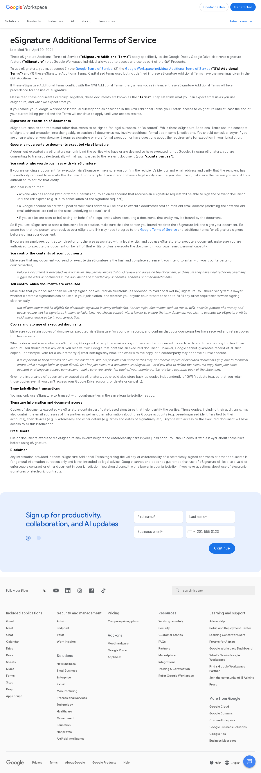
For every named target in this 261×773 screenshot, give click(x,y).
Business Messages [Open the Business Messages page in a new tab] (222, 741)
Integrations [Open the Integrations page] (166, 662)
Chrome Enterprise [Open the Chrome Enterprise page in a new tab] (222, 720)
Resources (107, 21)
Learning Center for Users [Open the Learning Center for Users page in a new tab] (227, 635)
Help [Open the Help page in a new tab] (127, 762)
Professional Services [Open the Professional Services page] (72, 698)
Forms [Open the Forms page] (10, 676)
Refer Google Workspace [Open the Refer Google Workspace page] (176, 676)
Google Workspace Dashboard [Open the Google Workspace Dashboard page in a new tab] (230, 648)
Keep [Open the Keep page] (9, 689)
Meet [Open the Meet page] (9, 628)
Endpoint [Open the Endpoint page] (63, 628)
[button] (249, 761)
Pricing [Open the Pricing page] (87, 21)
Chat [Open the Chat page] (9, 635)
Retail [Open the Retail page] (61, 684)
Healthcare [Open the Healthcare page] (64, 711)
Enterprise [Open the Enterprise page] (64, 677)
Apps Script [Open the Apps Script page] (14, 696)
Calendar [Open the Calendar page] (12, 642)
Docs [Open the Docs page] (9, 655)
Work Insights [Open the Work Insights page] (66, 642)
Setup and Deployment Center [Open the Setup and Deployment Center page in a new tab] (230, 628)
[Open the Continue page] (222, 548)
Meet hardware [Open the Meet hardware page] (118, 643)
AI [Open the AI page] (72, 21)
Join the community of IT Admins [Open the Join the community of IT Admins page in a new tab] (231, 678)
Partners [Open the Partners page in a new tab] (164, 648)
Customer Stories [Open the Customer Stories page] (170, 635)
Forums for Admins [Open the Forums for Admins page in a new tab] (222, 642)
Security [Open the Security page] (164, 628)
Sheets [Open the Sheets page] (11, 662)
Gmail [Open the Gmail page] (10, 621)
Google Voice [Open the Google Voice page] (117, 650)
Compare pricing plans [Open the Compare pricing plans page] (123, 621)
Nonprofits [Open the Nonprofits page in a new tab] (64, 732)
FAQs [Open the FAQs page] (162, 642)
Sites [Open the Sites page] (9, 682)
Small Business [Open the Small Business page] (67, 671)
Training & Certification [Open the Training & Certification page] (174, 669)
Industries (56, 21)
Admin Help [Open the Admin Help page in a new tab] (217, 621)
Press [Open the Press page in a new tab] (213, 684)
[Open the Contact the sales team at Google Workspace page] (214, 7)
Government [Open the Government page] (65, 718)
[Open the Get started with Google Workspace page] (243, 7)
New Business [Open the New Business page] (66, 664)
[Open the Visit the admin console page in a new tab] (241, 21)
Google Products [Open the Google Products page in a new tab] (104, 762)
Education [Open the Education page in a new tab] (64, 725)
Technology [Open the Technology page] (65, 705)
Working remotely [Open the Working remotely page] (170, 621)
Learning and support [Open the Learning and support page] (227, 613)
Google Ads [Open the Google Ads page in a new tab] (217, 734)
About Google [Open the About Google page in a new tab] (75, 762)
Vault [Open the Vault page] (60, 635)
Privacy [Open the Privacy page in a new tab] (37, 762)
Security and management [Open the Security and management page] (79, 613)
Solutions (12, 21)
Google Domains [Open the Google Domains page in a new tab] (221, 713)
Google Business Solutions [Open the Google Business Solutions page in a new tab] (228, 727)
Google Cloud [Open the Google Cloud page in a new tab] (219, 707)
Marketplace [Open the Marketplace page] (167, 655)
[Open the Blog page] (24, 590)
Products (34, 21)
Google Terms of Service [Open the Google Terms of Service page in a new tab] (94, 69)
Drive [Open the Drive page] (9, 648)
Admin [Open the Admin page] (61, 621)
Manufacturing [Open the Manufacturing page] (67, 691)
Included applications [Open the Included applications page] (24, 613)
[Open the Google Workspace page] (26, 7)
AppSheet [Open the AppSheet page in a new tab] (114, 657)
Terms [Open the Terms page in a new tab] (54, 762)
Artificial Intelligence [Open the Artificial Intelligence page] (71, 739)
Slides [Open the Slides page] (10, 669)
